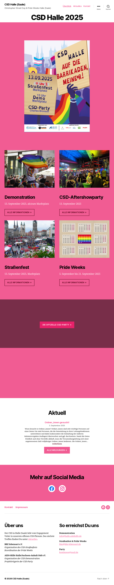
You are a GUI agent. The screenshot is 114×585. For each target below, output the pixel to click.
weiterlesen (57, 444)
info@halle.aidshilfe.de (70, 536)
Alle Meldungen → (57, 450)
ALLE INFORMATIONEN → (19, 283)
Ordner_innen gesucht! (57, 422)
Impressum (22, 507)
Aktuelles (77, 6)
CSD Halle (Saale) (15, 4)
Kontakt (86, 6)
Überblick (67, 6)
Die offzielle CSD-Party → (57, 325)
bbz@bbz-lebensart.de (70, 544)
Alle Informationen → (19, 212)
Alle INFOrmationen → (74, 212)
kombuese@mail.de (68, 552)
